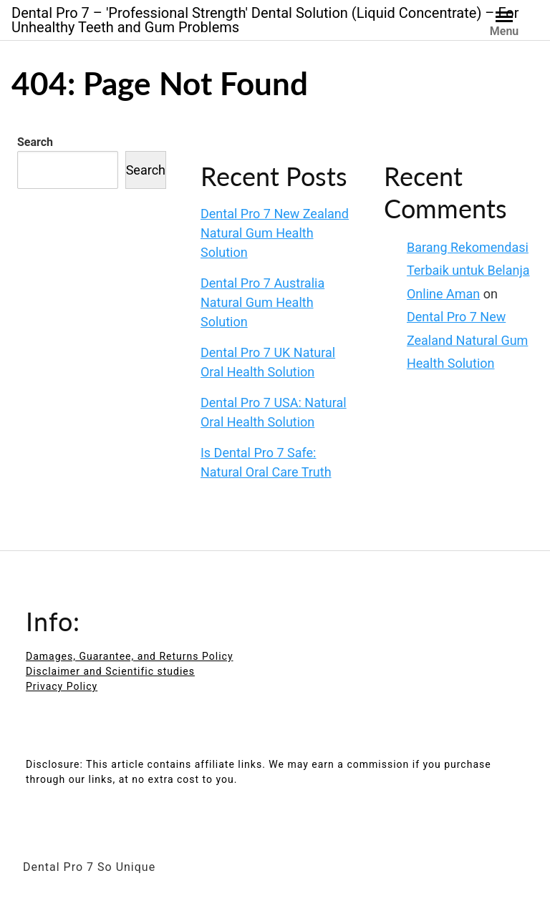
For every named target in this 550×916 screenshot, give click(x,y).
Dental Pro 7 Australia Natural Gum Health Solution (262, 302)
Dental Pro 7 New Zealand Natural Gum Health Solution (275, 233)
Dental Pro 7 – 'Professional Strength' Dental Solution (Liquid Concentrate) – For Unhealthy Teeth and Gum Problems (264, 20)
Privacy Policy (61, 686)
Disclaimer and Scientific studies (110, 671)
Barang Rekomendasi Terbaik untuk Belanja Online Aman (468, 270)
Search (35, 142)
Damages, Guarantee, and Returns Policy (129, 656)
